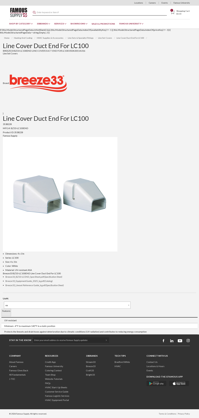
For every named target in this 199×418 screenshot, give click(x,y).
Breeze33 (90, 366)
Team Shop (50, 374)
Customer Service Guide (56, 391)
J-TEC (12, 379)
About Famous (16, 362)
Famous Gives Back (18, 370)
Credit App (50, 362)
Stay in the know (20, 340)
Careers (152, 3)
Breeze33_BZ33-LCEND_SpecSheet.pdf (33, 276)
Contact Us (152, 362)
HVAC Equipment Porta (56, 400)
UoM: (6, 298)
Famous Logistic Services (57, 395)
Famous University (182, 3)
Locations (138, 3)
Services (59, 23)
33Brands (42, 23)
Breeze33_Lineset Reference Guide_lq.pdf (34, 285)
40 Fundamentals (17, 374)
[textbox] (99, 12)
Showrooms (78, 23)
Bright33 (90, 374)
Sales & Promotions (103, 24)
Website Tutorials (54, 379)
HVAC (117, 366)
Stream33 (90, 362)
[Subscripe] (105, 340)
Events (165, 3)
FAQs (48, 383)
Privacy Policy (184, 413)
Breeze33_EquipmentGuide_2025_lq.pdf (29, 281)
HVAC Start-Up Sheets (56, 387)
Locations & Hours (155, 366)
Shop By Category (20, 23)
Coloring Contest (53, 370)
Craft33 (90, 370)
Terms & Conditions (167, 413)
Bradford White (122, 362)
